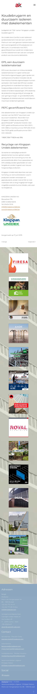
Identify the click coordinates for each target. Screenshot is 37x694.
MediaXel (4, 682)
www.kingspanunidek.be (10, 209)
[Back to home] (18, 5)
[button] (35, 5)
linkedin (6, 675)
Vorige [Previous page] (4, 242)
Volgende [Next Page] (31, 242)
